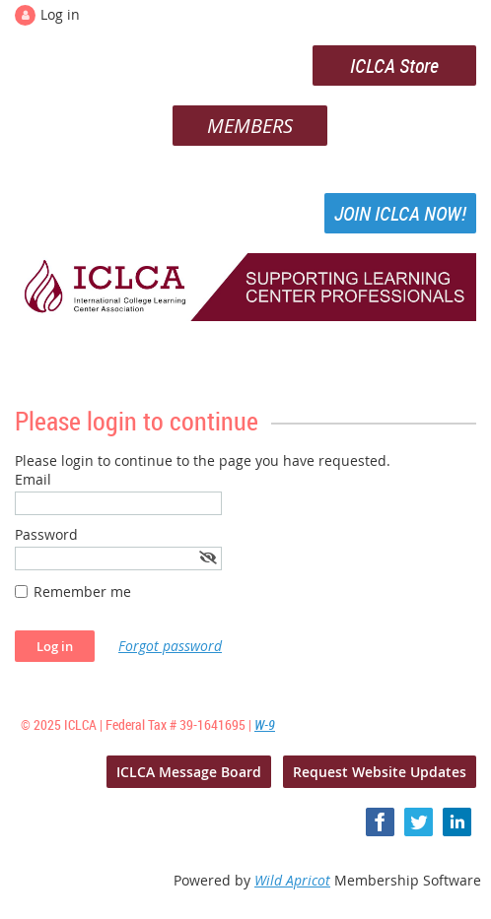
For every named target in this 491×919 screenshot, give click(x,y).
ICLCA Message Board (188, 771)
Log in (60, 14)
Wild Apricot (292, 880)
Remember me (82, 591)
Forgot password (170, 645)
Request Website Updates (379, 771)
